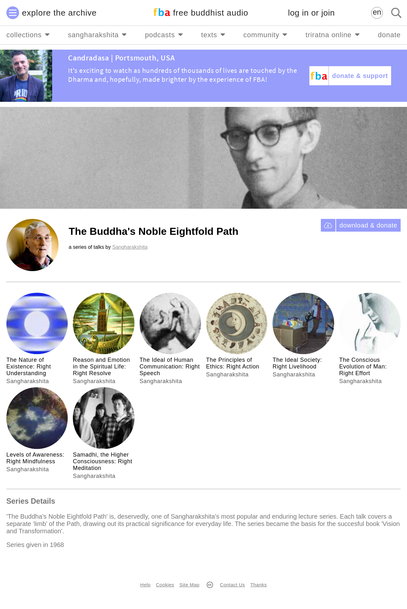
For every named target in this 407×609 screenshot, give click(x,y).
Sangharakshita (130, 247)
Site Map (189, 584)
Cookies (165, 584)
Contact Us (232, 584)
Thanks (258, 584)
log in (311, 13)
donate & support (360, 75)
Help (145, 584)
